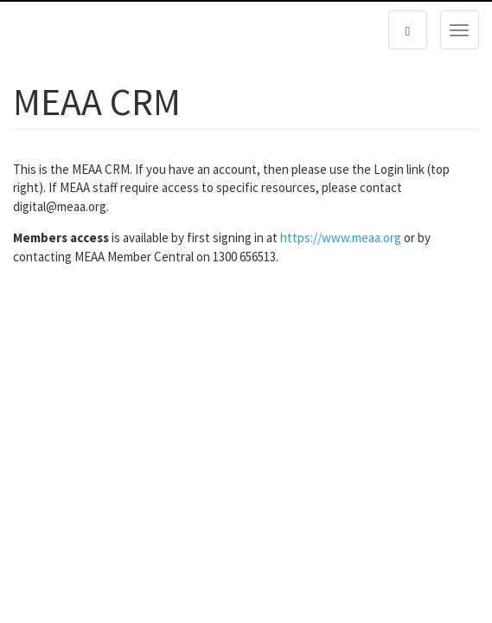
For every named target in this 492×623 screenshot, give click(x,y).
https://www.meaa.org (340, 237)
